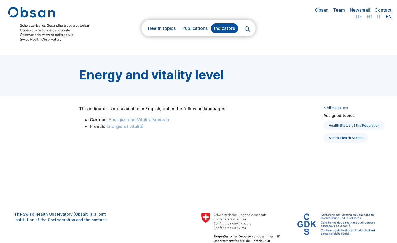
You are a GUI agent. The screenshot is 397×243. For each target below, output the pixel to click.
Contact (383, 10)
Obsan (321, 10)
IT (379, 16)
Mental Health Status (346, 138)
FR (369, 16)
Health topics (162, 28)
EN (388, 16)
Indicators (224, 28)
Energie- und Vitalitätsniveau (139, 119)
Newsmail (360, 10)
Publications (195, 28)
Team (339, 10)
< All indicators (336, 108)
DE (359, 16)
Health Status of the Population (354, 125)
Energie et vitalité (125, 126)
